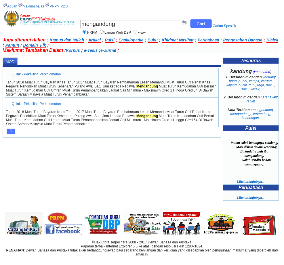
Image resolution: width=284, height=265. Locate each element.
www (142, 32)
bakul (270, 85)
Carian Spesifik (224, 26)
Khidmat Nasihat (177, 40)
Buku (153, 40)
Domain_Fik (34, 45)
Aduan (12, 6)
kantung (269, 77)
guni (252, 85)
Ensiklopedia (131, 40)
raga (260, 85)
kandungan (250, 118)
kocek (254, 89)
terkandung (261, 114)
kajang (231, 85)
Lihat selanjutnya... (250, 182)
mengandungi (240, 114)
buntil (243, 85)
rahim (250, 101)
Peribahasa (208, 40)
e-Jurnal (108, 50)
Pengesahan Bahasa (242, 40)
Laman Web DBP (117, 32)
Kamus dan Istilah (67, 40)
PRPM (92, 32)
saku (244, 89)
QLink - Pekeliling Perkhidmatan (36, 74)
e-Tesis (90, 50)
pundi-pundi (238, 81)
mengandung (263, 110)
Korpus (73, 50)
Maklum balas (33, 6)
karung (266, 81)
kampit (254, 81)
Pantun (12, 45)
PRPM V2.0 (58, 6)
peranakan (269, 97)
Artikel (94, 40)
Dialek (272, 40)
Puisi (109, 40)
